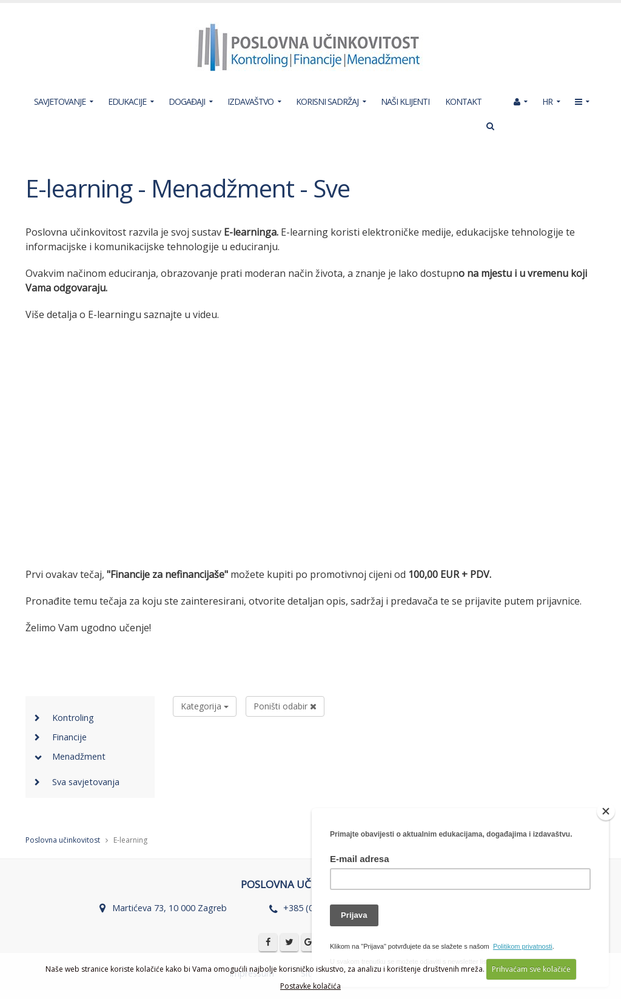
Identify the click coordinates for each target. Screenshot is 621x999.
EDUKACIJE (127, 101)
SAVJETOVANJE (60, 101)
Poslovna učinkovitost (62, 840)
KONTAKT (463, 101)
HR (547, 101)
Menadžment (79, 756)
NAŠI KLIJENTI (405, 101)
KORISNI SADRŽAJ (327, 101)
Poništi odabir (285, 706)
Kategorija (205, 706)
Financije (69, 737)
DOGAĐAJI (187, 101)
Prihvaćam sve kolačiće (531, 969)
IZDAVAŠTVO (250, 101)
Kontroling (73, 717)
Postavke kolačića (310, 986)
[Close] (606, 811)
